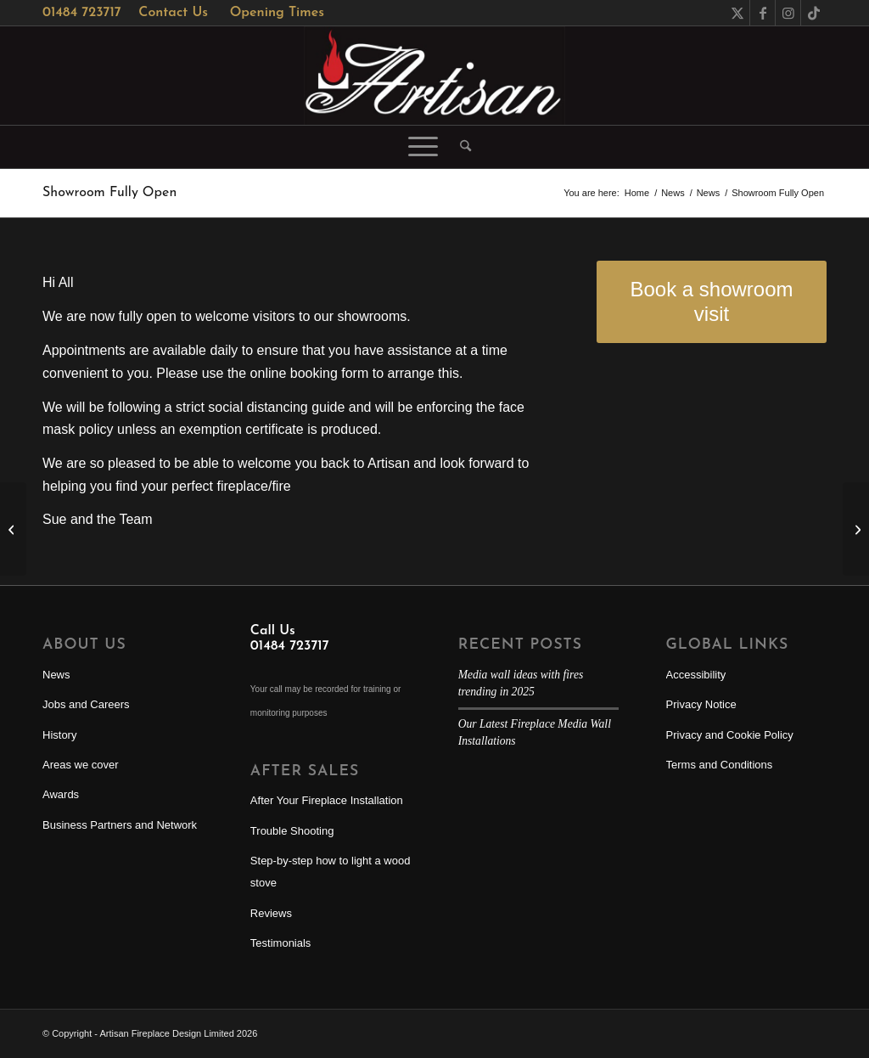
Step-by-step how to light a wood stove (330, 871)
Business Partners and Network (119, 825)
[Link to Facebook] (762, 12)
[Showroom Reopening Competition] (856, 529)
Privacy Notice (701, 704)
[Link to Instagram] (788, 12)
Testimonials (280, 943)
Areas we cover (80, 764)
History (59, 735)
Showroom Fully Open (109, 193)
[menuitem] (460, 147)
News (56, 674)
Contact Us (173, 13)
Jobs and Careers (86, 704)
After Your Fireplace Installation (326, 800)
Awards (60, 794)
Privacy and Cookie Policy (729, 735)
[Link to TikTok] (814, 12)
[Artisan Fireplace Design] (434, 75)
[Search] (460, 147)
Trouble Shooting (292, 830)
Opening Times (277, 13)
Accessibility (696, 674)
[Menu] (423, 147)
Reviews (271, 913)
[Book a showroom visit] (712, 302)
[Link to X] (737, 12)
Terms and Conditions (719, 764)
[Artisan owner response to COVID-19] (13, 529)
